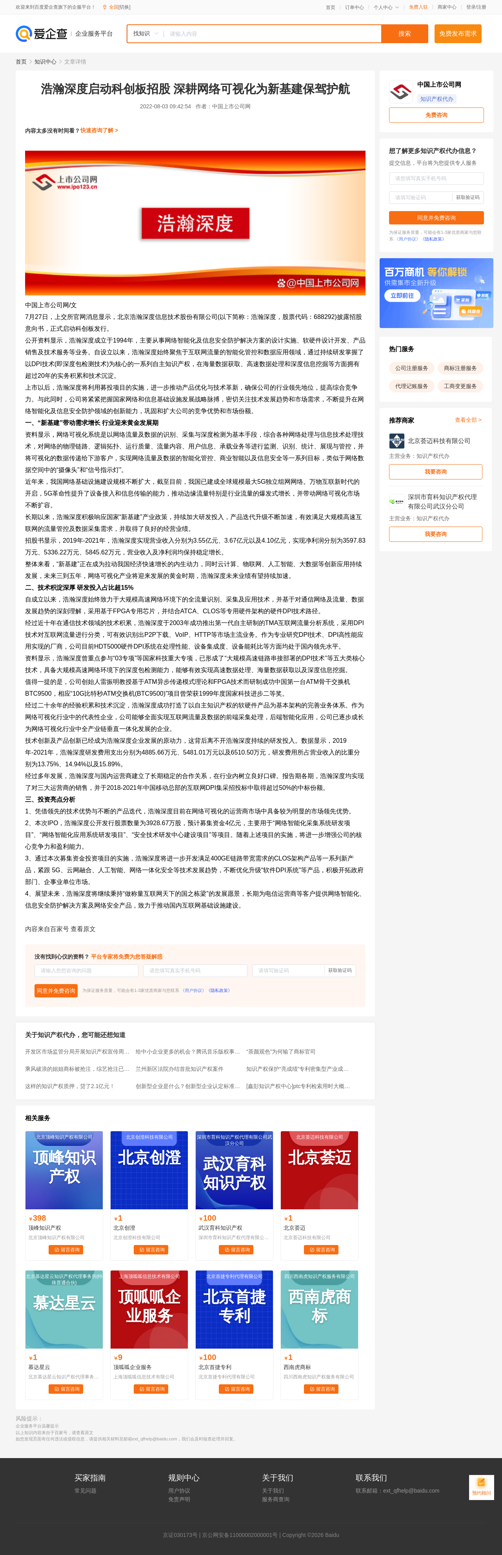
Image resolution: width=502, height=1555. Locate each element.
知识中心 (45, 61)
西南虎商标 (297, 1367)
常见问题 (85, 1491)
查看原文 (83, 929)
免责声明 (179, 1499)
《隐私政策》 (219, 990)
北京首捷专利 (214, 1367)
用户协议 (179, 1491)
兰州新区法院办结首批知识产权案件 (180, 1069)
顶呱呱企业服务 (132, 1367)
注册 (481, 7)
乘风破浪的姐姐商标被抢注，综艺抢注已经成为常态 (78, 1069)
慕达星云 (39, 1367)
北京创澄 (124, 1228)
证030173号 (183, 1535)
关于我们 (273, 1491)
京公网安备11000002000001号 (240, 1535)
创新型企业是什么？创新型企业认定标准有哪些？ (189, 1086)
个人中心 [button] (386, 7)
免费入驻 (418, 7)
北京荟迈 (295, 1228)
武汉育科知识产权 (220, 1228)
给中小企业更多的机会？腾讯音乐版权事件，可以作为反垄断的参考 (189, 1051)
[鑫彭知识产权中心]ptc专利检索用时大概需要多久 (299, 1086)
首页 (330, 7)
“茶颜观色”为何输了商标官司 (281, 1051)
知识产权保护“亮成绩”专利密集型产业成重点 (299, 1069)
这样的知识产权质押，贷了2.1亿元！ (70, 1086)
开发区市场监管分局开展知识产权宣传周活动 (78, 1051)
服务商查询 (275, 1499)
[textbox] (296, 33)
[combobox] (277, 33)
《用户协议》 (193, 990)
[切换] (124, 7)
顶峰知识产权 (44, 1228)
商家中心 (447, 7)
